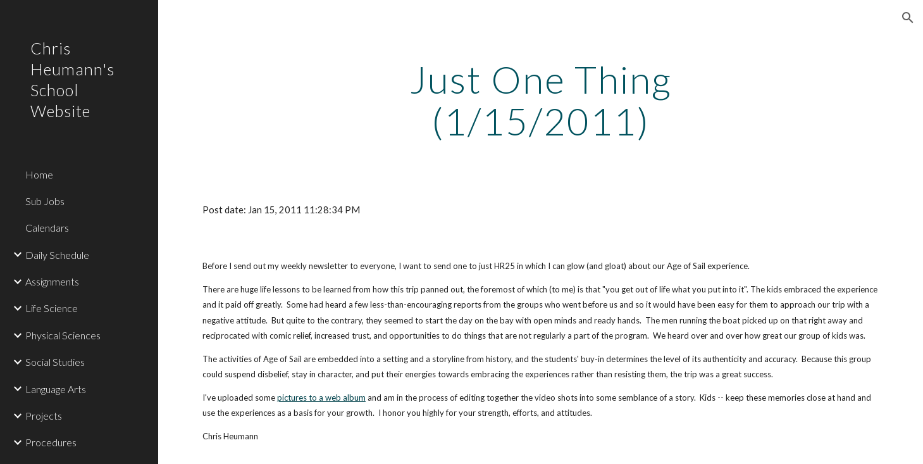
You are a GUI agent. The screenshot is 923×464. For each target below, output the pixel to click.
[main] (540, 100)
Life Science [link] (51, 308)
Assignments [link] (52, 281)
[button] (908, 18)
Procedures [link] (51, 442)
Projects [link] (43, 416)
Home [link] (39, 174)
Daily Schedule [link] (57, 255)
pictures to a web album (321, 397)
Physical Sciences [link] (63, 335)
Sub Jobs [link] (45, 201)
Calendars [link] (47, 228)
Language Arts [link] (55, 389)
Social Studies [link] (55, 362)
